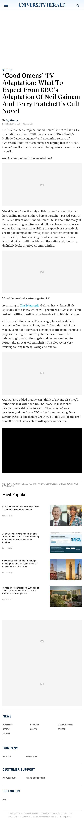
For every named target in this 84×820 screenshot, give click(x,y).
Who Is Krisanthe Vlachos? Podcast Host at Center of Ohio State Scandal (21, 508)
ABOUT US (7, 756)
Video (7, 70)
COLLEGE (61, 729)
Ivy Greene (12, 120)
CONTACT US (31, 756)
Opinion (6, 733)
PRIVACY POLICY (10, 778)
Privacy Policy (65, 816)
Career (33, 729)
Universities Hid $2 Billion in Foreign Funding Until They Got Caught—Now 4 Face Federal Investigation (20, 563)
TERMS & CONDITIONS (35, 778)
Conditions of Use (49, 816)
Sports (6, 729)
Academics (8, 725)
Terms (35, 816)
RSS (4, 799)
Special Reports (65, 725)
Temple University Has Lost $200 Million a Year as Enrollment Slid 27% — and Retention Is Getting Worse (20, 590)
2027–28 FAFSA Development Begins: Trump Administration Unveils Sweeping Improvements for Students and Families (20, 538)
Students (34, 725)
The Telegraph (29, 305)
